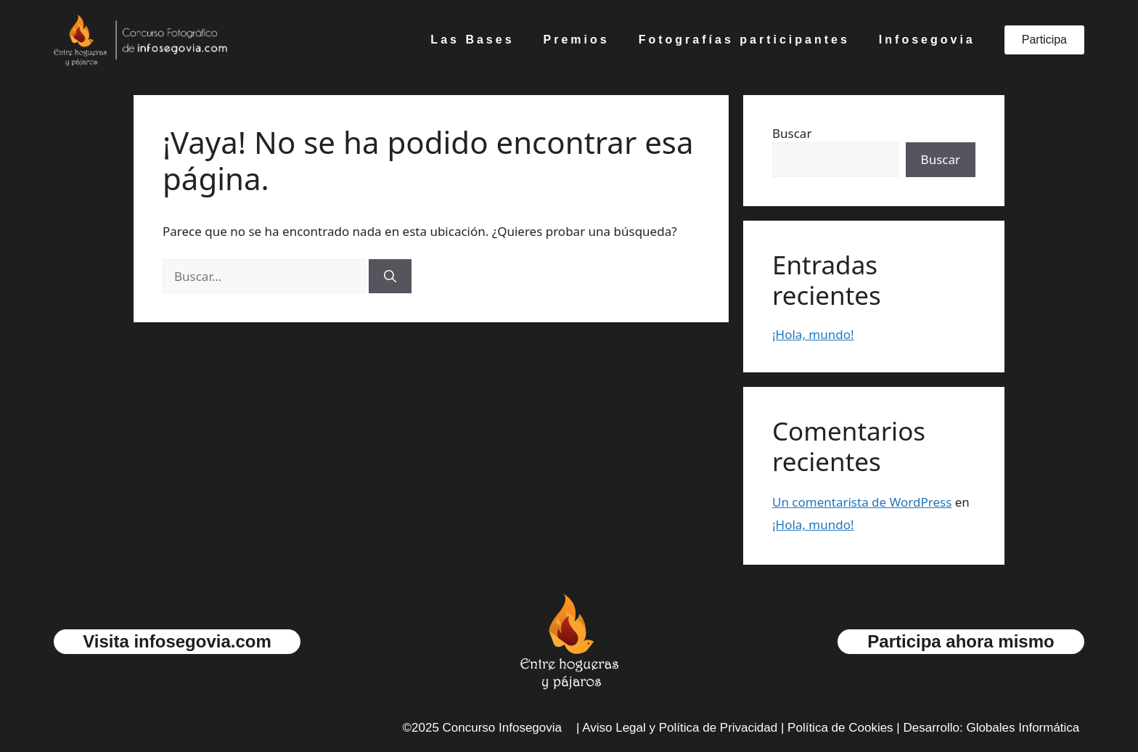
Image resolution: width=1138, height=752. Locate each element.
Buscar (791, 133)
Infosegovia (927, 39)
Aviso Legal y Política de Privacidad (679, 728)
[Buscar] (390, 276)
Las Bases (472, 39)
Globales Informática (1022, 728)
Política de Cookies (840, 728)
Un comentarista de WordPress (861, 502)
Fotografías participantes (744, 39)
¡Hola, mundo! (813, 334)
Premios (577, 39)
